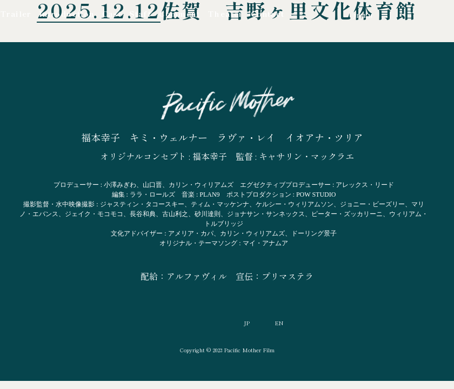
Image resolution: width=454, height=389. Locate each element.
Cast (112, 13)
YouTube (300, 15)
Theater (225, 13)
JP (357, 15)
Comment (179, 13)
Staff (140, 13)
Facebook (322, 16)
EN (368, 15)
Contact (268, 13)
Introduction (67, 13)
